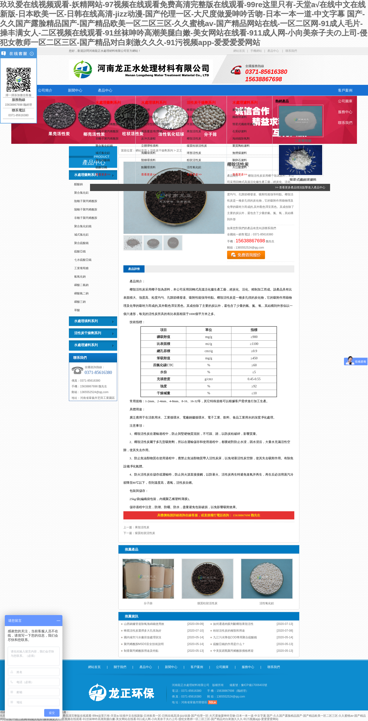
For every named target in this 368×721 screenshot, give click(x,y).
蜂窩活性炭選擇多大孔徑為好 (142, 630)
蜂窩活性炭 (194, 117)
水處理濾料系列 (245, 102)
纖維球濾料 (239, 117)
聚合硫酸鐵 (103, 160)
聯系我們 (291, 50)
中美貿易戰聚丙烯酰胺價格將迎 (233, 650)
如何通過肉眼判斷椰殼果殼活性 (233, 624)
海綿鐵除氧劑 (241, 138)
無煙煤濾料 (239, 153)
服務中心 (345, 112)
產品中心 (273, 50)
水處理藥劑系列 (108, 102)
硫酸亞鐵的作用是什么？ (229, 644)
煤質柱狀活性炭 (197, 145)
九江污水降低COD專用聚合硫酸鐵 (235, 637)
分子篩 (148, 603)
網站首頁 (239, 50)
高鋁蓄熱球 (148, 117)
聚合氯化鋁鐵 (104, 145)
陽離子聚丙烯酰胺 (107, 131)
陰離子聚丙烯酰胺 (107, 124)
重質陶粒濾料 (241, 145)
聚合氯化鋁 (103, 117)
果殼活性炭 (194, 131)
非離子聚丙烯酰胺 (107, 138)
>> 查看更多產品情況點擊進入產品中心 (300, 187)
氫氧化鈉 (80, 276)
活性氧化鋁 (194, 167)
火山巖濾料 (239, 167)
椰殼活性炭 (194, 138)
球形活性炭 (194, 153)
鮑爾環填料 (148, 167)
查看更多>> (103, 174)
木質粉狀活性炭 (197, 124)
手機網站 (256, 50)
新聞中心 (75, 90)
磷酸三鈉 (80, 301)
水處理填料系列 (153, 102)
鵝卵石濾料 (239, 160)
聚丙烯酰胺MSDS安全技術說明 (144, 644)
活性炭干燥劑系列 (201, 102)
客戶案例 (345, 90)
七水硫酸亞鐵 (82, 260)
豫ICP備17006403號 (254, 685)
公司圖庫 (345, 101)
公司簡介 (45, 90)
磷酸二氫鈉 (81, 285)
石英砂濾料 (239, 131)
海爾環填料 (148, 153)
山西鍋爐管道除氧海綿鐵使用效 (144, 624)
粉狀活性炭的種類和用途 (229, 630)
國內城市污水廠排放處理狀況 (142, 637)
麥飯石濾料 (239, 109)
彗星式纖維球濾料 (243, 124)
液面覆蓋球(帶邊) (152, 131)
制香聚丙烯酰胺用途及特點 (141, 650)
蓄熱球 (145, 109)
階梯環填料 (148, 160)
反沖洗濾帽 (148, 138)
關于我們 (120, 667)
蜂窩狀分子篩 (195, 109)
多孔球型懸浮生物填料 (155, 124)
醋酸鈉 (100, 109)
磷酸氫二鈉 (81, 293)
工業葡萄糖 (81, 268)
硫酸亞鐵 (101, 167)
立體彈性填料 (149, 145)
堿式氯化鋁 (103, 153)
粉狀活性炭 (194, 160)
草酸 (77, 310)
